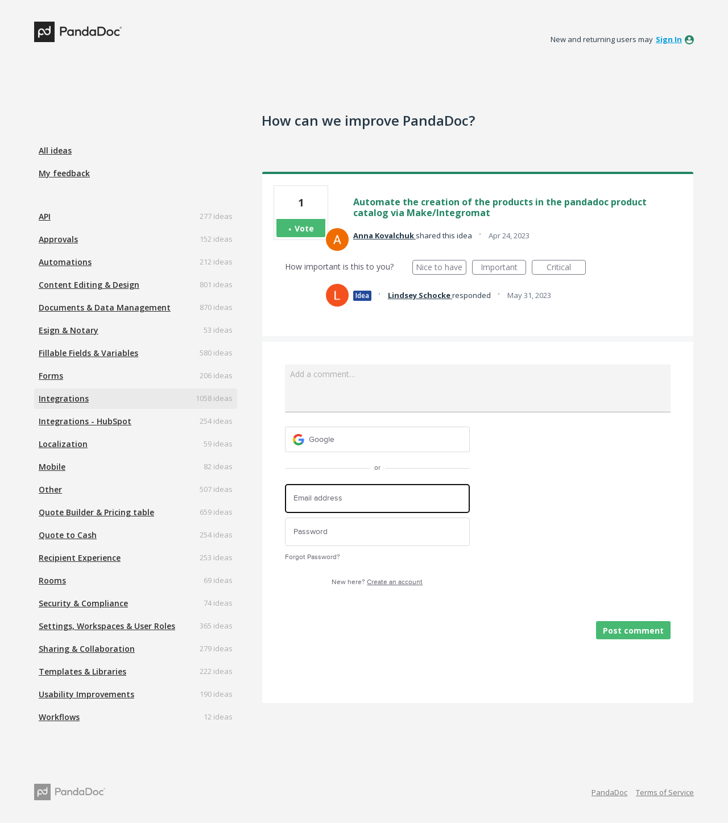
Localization (63, 444)
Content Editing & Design (89, 284)
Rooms (52, 580)
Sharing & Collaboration (87, 648)
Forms (51, 375)
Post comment (633, 630)
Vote (304, 228)
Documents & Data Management (105, 307)
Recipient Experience (80, 557)
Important (503, 268)
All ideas (55, 150)
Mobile (52, 466)
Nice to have (441, 268)
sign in (669, 39)
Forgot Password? (312, 557)
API (45, 216)
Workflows (59, 717)
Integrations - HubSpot (85, 421)
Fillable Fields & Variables (88, 353)
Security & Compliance (83, 603)
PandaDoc (609, 792)
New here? (377, 582)
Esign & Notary (68, 330)
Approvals (58, 239)
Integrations (64, 398)
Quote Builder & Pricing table (96, 512)
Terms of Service (665, 792)
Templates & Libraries (82, 671)
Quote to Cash (68, 535)
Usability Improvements (86, 694)
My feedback (64, 173)
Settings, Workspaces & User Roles (107, 626)
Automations (65, 262)
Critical (566, 268)
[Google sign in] (377, 439)
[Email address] (377, 498)
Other (50, 489)
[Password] (377, 532)
